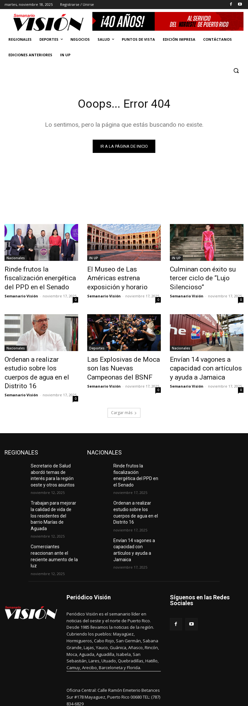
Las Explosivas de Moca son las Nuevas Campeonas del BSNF (121, 362)
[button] (235, 70)
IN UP (93, 259)
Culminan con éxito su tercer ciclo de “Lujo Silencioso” (204, 273)
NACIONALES (104, 435)
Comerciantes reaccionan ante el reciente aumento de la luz (54, 521)
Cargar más (124, 395)
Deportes (97, 344)
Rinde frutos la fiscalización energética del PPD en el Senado (38, 277)
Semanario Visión (21, 292)
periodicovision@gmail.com (120, 677)
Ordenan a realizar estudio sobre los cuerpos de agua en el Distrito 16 (40, 362)
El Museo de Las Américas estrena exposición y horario (121, 273)
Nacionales (15, 259)
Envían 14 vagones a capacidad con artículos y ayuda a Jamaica (201, 362)
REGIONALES (21, 435)
